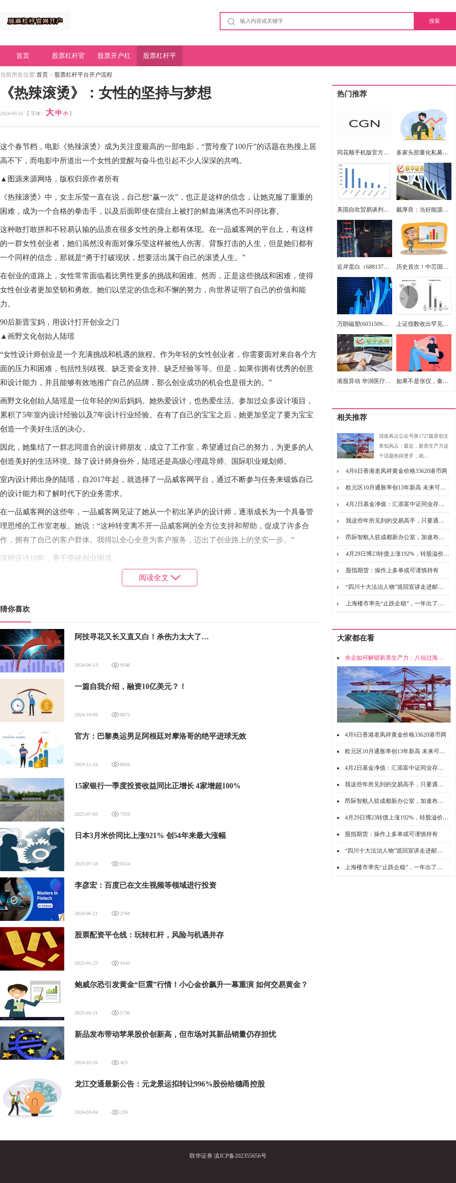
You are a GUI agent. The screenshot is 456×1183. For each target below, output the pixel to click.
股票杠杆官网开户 (68, 59)
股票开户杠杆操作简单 (114, 59)
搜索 (434, 21)
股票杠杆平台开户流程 (159, 59)
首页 (22, 55)
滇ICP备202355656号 (240, 1156)
